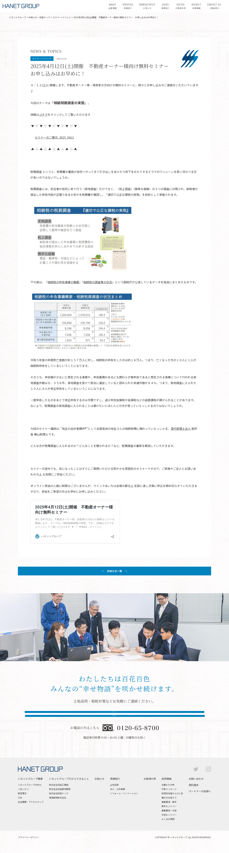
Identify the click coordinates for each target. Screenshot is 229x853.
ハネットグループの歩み (29, 791)
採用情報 (196, 6)
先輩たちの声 (168, 791)
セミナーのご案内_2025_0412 (54, 137)
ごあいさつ (23, 795)
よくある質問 (168, 825)
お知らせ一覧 (114, 571)
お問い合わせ (196, 785)
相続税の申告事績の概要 (63, 282)
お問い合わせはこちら (76, 716)
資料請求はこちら (152, 716)
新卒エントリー (169, 813)
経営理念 (22, 800)
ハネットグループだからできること (69, 785)
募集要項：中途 (169, 817)
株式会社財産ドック (58, 800)
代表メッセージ (169, 795)
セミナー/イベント (62, 17)
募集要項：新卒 (169, 808)
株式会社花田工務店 (58, 791)
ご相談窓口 (214, 6)
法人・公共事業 (117, 795)
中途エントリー (169, 821)
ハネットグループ (17, 17)
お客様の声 (181, 6)
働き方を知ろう (169, 804)
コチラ (43, 114)
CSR (20, 804)
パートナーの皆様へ (200, 798)
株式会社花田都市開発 (59, 795)
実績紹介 (165, 6)
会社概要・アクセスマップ (30, 808)
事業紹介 (128, 6)
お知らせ (147, 6)
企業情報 (112, 6)
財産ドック (45, 17)
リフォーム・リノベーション (124, 800)
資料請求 (194, 792)
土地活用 (114, 791)
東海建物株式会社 (57, 804)
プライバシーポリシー (28, 844)
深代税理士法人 (181, 428)
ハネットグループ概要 (30, 785)
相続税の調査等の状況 (97, 282)
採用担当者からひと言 (172, 800)
